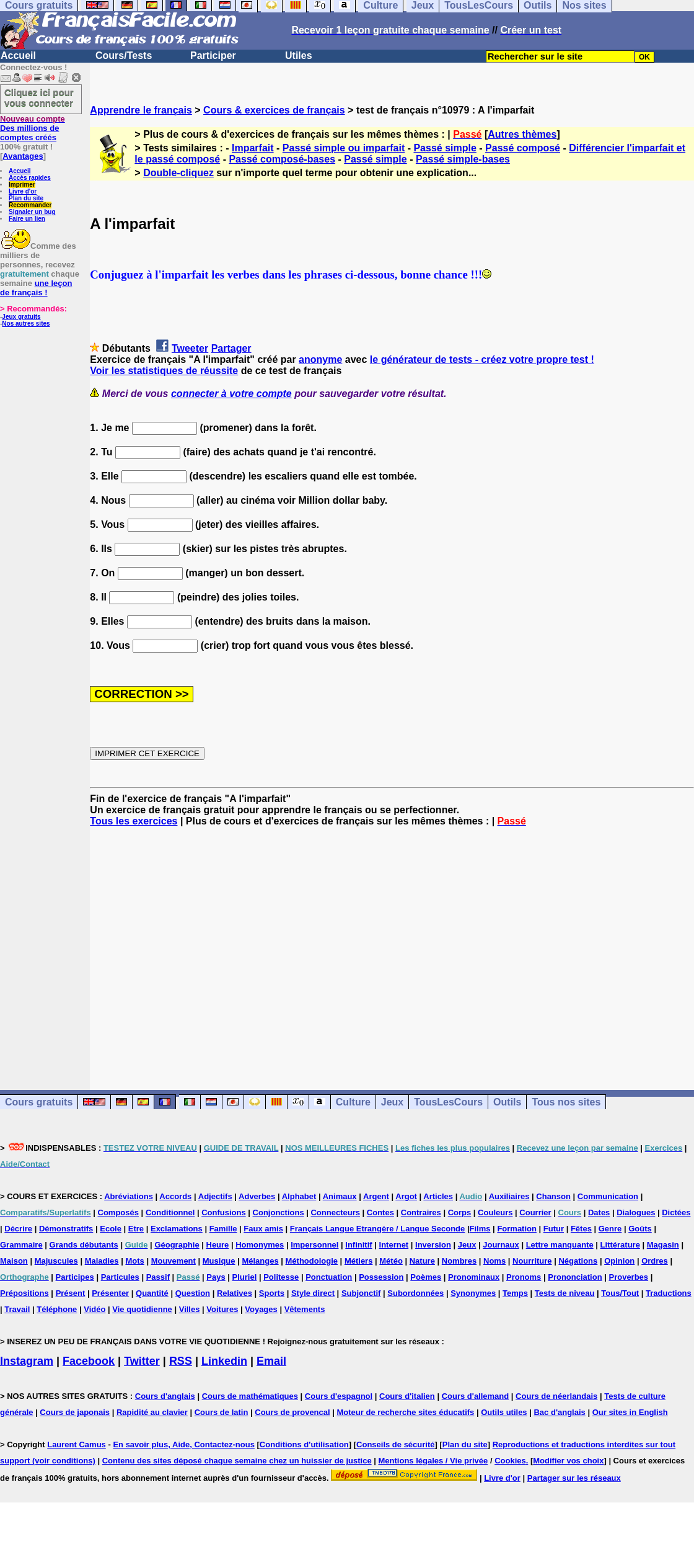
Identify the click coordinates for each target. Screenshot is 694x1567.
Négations (577, 1261)
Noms (494, 1261)
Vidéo (94, 1309)
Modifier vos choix (568, 1460)
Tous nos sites (566, 1102)
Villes (189, 1309)
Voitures (222, 1309)
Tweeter (190, 348)
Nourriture (532, 1261)
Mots (134, 1261)
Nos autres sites (26, 323)
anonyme (320, 359)
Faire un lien (27, 218)
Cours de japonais (75, 1412)
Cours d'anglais (165, 1396)
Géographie (176, 1244)
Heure (217, 1244)
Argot (406, 1196)
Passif (158, 1277)
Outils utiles (504, 1412)
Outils (507, 1102)
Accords (175, 1196)
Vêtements (304, 1309)
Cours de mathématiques (250, 1396)
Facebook (89, 1361)
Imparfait (253, 148)
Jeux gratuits (21, 316)
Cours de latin (221, 1412)
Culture (353, 1102)
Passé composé (522, 148)
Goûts (640, 1228)
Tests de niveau (565, 1293)
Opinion (619, 1261)
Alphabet (299, 1196)
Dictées (676, 1212)
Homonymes (259, 1244)
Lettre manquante (560, 1244)
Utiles (298, 55)
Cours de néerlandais (556, 1396)
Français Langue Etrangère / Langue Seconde (377, 1228)
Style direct (313, 1293)
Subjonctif (361, 1293)
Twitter (142, 1361)
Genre (610, 1228)
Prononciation (575, 1277)
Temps (515, 1293)
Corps (460, 1212)
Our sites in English (630, 1412)
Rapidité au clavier (152, 1412)
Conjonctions (278, 1212)
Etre (136, 1228)
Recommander (30, 205)
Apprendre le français (141, 110)
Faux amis (263, 1228)
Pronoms (523, 1277)
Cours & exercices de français (274, 110)
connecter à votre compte (231, 393)
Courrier (535, 1212)
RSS (180, 1361)
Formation (517, 1228)
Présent (71, 1293)
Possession (381, 1277)
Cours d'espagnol (338, 1396)
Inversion (433, 1244)
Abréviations (128, 1196)
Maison (14, 1261)
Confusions (223, 1212)
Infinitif (358, 1244)
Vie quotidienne (142, 1309)
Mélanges (260, 1261)
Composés (118, 1212)
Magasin (663, 1244)
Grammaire (21, 1244)
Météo (391, 1261)
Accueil (18, 55)
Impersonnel (314, 1244)
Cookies (510, 1460)
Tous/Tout (620, 1293)
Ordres (654, 1261)
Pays (215, 1277)
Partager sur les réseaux (574, 1478)
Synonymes (473, 1293)
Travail (17, 1309)
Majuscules (56, 1261)
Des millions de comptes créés (32, 128)
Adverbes (257, 1196)
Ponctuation (328, 1277)
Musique (219, 1261)
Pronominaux (473, 1277)
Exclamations (177, 1228)
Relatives (234, 1293)
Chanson (553, 1196)
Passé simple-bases (463, 159)
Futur (553, 1228)
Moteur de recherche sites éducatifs (406, 1412)
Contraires (421, 1212)
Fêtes (581, 1228)
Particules (120, 1277)
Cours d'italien (407, 1396)
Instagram (26, 1361)
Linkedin (224, 1361)
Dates (599, 1212)
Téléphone (57, 1309)
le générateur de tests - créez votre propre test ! (482, 359)
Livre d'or (23, 191)
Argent (376, 1196)
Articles (438, 1196)
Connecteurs (334, 1212)
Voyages (261, 1309)
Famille (223, 1228)
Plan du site (26, 198)
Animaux (340, 1196)
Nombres (459, 1261)
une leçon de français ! (36, 288)
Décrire (18, 1228)
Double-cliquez (178, 172)
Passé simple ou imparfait (344, 148)
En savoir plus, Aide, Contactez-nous (184, 1444)
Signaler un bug (32, 211)
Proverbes (628, 1277)
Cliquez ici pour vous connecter (39, 97)
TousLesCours (448, 1102)
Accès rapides (30, 177)
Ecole (110, 1228)
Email (271, 1361)
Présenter (110, 1293)
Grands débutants (84, 1244)
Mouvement (173, 1261)
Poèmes (425, 1277)
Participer (213, 55)
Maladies (102, 1261)
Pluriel (244, 1277)
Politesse (281, 1277)
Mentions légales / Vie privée (433, 1460)
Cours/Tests (123, 55)
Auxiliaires (509, 1196)
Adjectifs (215, 1196)
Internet (394, 1244)
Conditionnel (170, 1212)
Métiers (359, 1261)
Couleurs (495, 1212)
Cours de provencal (292, 1412)
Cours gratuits (38, 1102)
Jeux (392, 1102)
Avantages (22, 156)
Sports (271, 1293)
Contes (380, 1212)
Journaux (501, 1244)
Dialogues (636, 1212)
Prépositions (24, 1293)
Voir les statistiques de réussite (164, 370)
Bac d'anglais (559, 1412)
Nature (422, 1261)
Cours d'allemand (475, 1396)
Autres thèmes (522, 134)
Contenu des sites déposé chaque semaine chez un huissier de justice (237, 1460)
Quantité (152, 1293)
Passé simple (444, 148)
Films (480, 1228)
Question (192, 1293)
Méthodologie (312, 1261)
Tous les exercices (133, 821)
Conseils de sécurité (395, 1444)
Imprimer (22, 184)
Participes (75, 1277)
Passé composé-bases (282, 159)
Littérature (620, 1244)
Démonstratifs (66, 1228)
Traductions (669, 1293)
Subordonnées (415, 1293)
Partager (231, 348)
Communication (608, 1196)
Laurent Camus (76, 1444)
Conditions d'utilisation (304, 1444)
